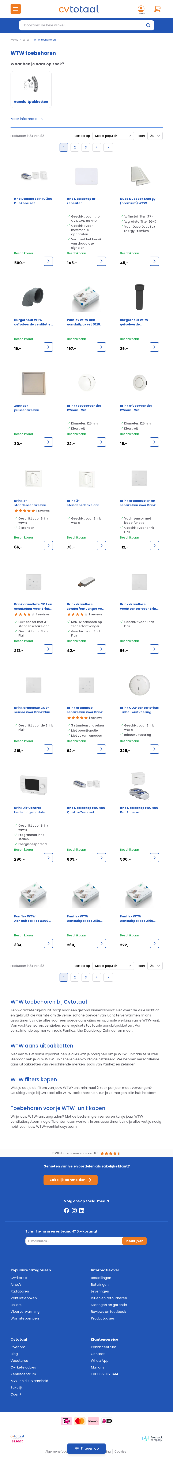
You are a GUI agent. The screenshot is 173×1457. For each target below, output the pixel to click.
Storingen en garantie (109, 1304)
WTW (26, 39)
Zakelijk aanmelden (70, 1179)
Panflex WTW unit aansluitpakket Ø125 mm (83, 322)
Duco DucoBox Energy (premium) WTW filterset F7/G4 (137, 201)
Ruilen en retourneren (109, 1298)
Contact (98, 1353)
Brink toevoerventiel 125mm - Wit (84, 408)
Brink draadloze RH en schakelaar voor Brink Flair (138, 503)
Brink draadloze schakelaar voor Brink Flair (85, 710)
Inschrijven (134, 1241)
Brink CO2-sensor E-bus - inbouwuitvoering (139, 710)
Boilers (16, 1304)
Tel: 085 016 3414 (104, 1374)
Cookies (120, 1451)
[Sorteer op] (113, 136)
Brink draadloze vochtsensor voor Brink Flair (139, 606)
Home (14, 39)
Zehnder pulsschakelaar (26, 408)
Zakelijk (17, 1387)
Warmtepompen (25, 1318)
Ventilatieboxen (24, 1298)
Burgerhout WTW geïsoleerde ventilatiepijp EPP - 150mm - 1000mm (135, 322)
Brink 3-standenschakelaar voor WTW (83, 503)
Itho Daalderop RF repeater (81, 201)
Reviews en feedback (108, 1311)
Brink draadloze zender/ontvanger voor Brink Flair (86, 606)
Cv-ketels (19, 1277)
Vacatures (19, 1360)
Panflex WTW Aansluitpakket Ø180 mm (83, 918)
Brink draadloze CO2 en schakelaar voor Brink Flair (33, 606)
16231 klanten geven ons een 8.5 (75, 1153)
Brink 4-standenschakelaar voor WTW (30, 503)
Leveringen (100, 1291)
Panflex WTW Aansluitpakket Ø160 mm (136, 918)
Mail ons (97, 1367)
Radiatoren (20, 1291)
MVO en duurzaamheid (29, 1380)
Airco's (16, 1284)
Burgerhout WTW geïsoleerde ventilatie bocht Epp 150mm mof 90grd (32, 322)
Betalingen (100, 1284)
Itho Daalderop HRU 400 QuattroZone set (86, 810)
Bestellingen (101, 1277)
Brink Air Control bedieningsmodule (29, 810)
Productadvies (103, 1318)
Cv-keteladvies (23, 1367)
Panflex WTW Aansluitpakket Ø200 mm (31, 918)
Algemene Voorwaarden (63, 1451)
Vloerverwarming (25, 1311)
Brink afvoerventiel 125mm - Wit (136, 408)
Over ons (18, 1347)
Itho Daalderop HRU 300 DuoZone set (33, 201)
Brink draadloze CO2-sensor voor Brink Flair (32, 710)
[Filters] (86, 1448)
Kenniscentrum (23, 1374)
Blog (14, 1353)
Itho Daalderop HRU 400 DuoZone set (139, 810)
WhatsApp (100, 1360)
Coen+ (16, 1394)
